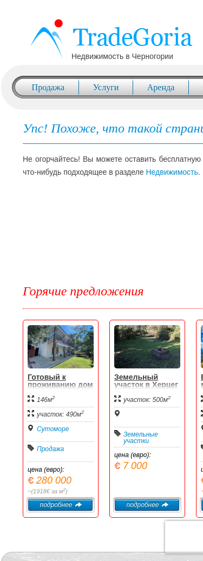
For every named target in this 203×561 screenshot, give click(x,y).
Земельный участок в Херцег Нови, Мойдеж (146, 384)
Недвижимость (172, 172)
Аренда (160, 87)
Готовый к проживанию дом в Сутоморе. (60, 384)
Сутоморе (53, 429)
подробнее (60, 505)
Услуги (106, 87)
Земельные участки (140, 438)
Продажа (48, 87)
